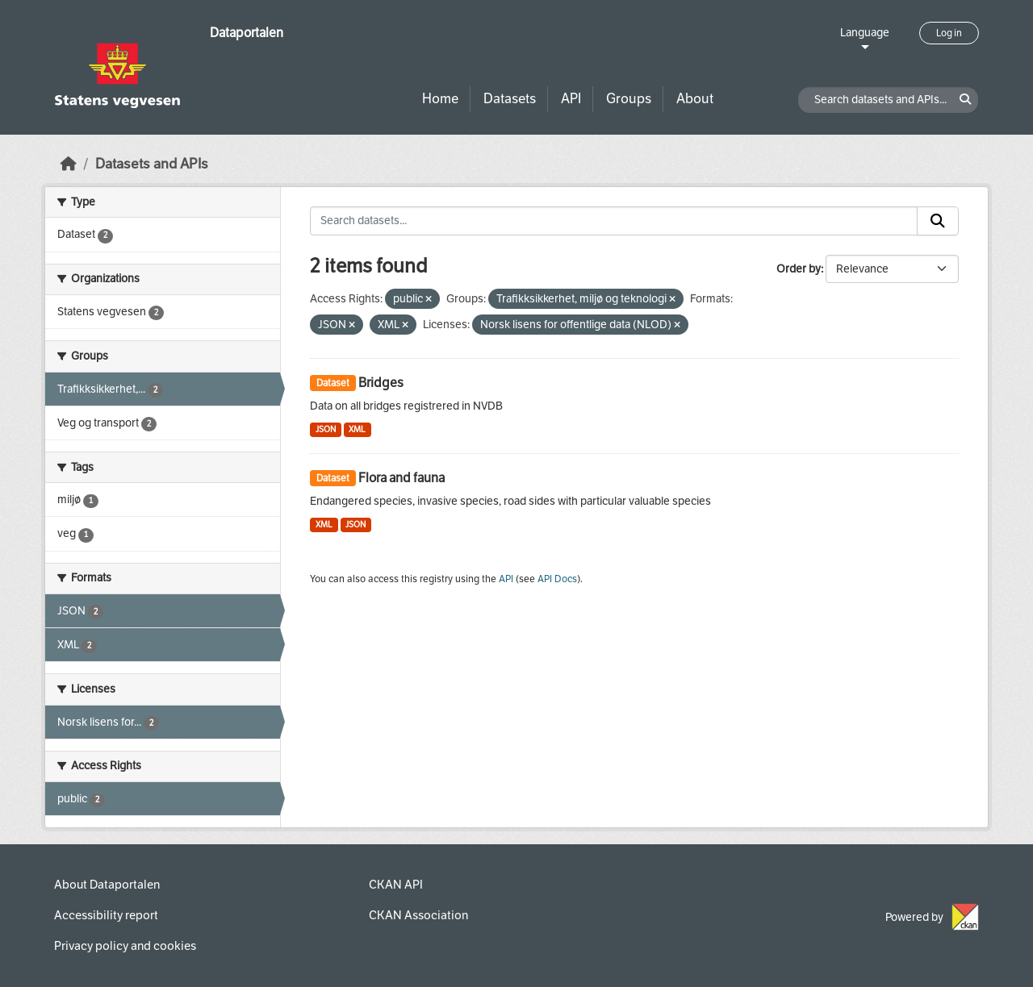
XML (357, 429)
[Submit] (938, 220)
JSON (326, 429)
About (694, 98)
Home (440, 98)
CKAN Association (418, 915)
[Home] (69, 164)
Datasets (509, 98)
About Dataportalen (107, 884)
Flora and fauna (401, 477)
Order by (798, 269)
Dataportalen (246, 32)
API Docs (557, 579)
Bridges (381, 382)
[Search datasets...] (614, 220)
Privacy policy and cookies (125, 946)
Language (864, 33)
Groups (628, 98)
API (571, 98)
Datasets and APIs (151, 164)
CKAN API (396, 884)
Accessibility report (106, 915)
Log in (949, 33)
